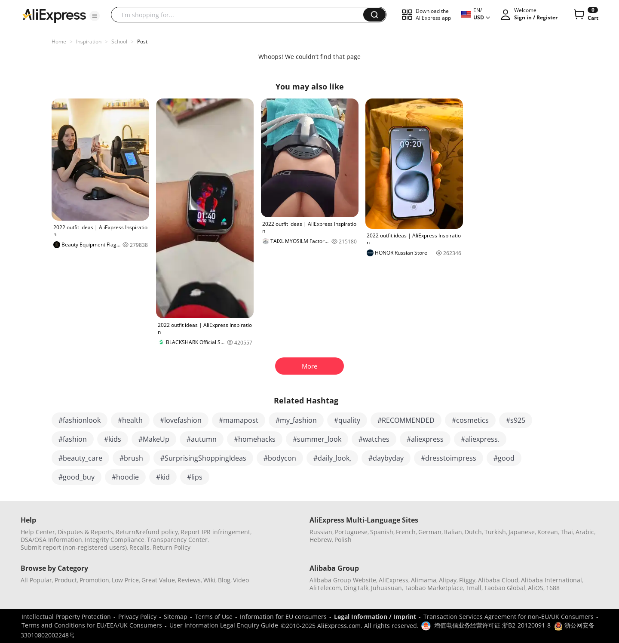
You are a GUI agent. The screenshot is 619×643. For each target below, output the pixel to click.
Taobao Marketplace (433, 588)
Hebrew (321, 539)
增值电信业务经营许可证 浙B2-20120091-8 (492, 625)
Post (142, 41)
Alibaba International (551, 580)
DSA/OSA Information (51, 539)
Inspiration (88, 41)
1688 (553, 588)
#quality (347, 420)
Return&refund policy (147, 532)
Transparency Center (177, 539)
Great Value (158, 580)
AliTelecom (325, 588)
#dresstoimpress (448, 458)
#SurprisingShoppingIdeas (203, 458)
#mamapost (238, 420)
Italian (453, 532)
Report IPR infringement (215, 532)
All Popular (36, 580)
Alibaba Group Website (343, 580)
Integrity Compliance (114, 539)
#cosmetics (470, 420)
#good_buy (76, 477)
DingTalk (355, 588)
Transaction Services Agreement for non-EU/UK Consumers (508, 616)
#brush (131, 458)
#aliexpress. (480, 439)
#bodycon (280, 458)
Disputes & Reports (85, 532)
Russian (321, 532)
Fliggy (467, 580)
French (406, 532)
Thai (567, 532)
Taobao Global (504, 588)
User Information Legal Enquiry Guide (223, 625)
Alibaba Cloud (498, 580)
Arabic (585, 532)
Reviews (189, 580)
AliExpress (393, 580)
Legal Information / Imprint (375, 616)
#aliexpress (425, 439)
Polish (343, 539)
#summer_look (317, 439)
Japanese (522, 532)
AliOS (535, 588)
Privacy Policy (137, 616)
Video (241, 580)
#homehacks (255, 439)
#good (504, 458)
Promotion (94, 580)
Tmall (473, 588)
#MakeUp (153, 439)
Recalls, (140, 547)
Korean (547, 532)
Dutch (473, 532)
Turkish (495, 532)
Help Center (38, 532)
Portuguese (351, 532)
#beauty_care (80, 458)
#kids (112, 439)
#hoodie (125, 477)
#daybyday (386, 458)
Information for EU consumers (283, 616)
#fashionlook (79, 420)
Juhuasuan (386, 588)
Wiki (209, 580)
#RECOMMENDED (406, 420)
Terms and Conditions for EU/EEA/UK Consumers (91, 625)
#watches (374, 439)
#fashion (72, 439)
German (429, 532)
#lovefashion (181, 420)
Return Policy (171, 547)
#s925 (515, 420)
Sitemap (175, 616)
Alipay (448, 580)
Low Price (125, 580)
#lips (194, 477)
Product (66, 580)
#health (130, 420)
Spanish (381, 532)
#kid (163, 477)
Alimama (423, 580)
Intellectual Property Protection (66, 616)
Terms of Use (214, 616)
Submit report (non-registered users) (74, 547)
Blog (224, 580)
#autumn (202, 439)
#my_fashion (296, 420)
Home (59, 41)
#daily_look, (332, 458)
